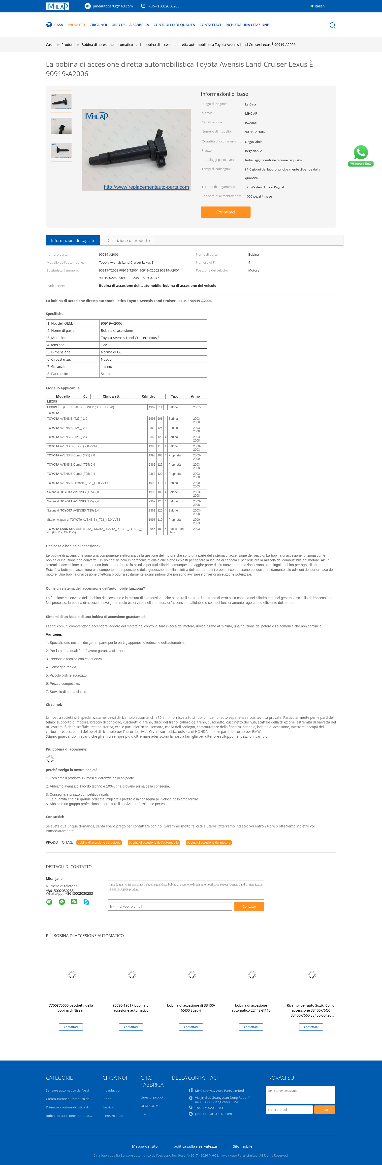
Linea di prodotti (153, 1097)
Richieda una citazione (247, 24)
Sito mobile (242, 1146)
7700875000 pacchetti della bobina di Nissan (71, 1008)
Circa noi (98, 24)
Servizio (108, 1107)
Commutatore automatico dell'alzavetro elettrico (82, 1098)
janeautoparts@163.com (113, 6)
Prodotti (76, 24)
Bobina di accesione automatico (70, 1115)
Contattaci (210, 24)
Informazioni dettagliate (73, 240)
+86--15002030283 (164, 6)
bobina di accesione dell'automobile (154, 842)
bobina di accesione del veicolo (99, 842)
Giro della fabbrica (130, 24)
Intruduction (112, 1090)
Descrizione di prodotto (128, 240)
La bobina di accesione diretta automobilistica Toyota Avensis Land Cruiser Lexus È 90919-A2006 (217, 44)
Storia (107, 1098)
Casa (54, 24)
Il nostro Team (113, 1115)
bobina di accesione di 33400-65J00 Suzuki (191, 1008)
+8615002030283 (60, 890)
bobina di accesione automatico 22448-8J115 (251, 1008)
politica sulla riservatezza (195, 1146)
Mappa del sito (145, 1146)
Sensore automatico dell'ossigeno (71, 1090)
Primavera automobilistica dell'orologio (75, 1107)
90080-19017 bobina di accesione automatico (130, 1008)
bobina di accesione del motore (208, 842)
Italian (320, 6)
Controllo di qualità (174, 24)
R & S (144, 1114)
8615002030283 (80, 893)
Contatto (249, 906)
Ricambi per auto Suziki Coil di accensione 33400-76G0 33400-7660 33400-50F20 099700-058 (311, 1013)
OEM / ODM (150, 1105)
